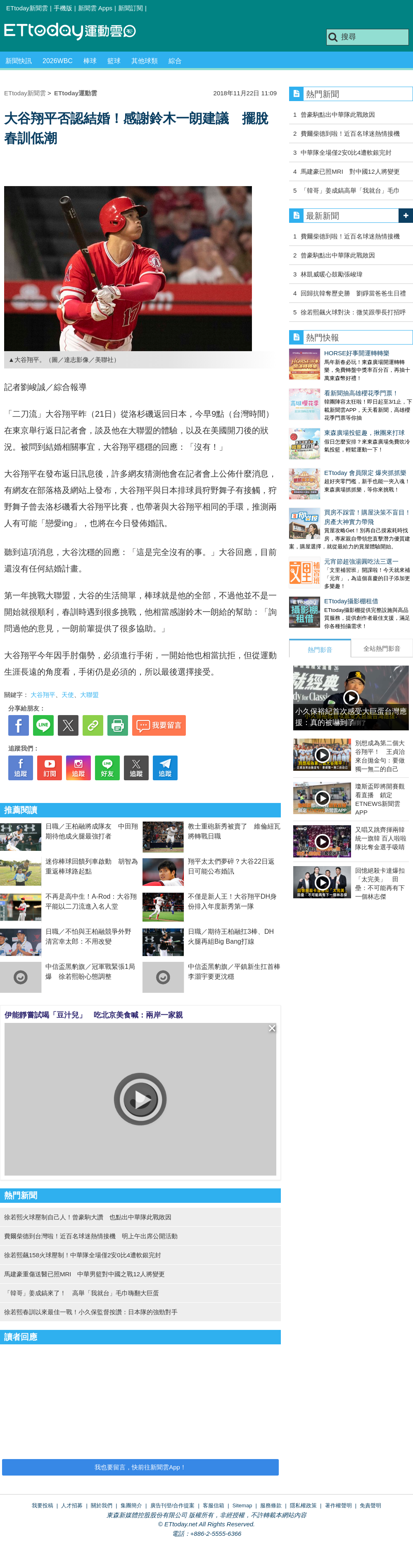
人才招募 (72, 1505)
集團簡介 (131, 1505)
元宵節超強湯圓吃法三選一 (326, 528)
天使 (68, 694)
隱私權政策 (303, 1505)
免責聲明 (370, 1505)
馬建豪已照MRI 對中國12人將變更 (350, 171)
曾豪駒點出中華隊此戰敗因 (338, 114)
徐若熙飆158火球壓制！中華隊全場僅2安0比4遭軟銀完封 (82, 1255)
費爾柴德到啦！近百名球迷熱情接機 (350, 133)
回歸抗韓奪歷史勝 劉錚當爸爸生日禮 (353, 293)
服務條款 (271, 1505)
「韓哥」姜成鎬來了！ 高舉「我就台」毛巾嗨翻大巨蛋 (81, 1292)
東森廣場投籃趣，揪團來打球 (329, 416)
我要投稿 (42, 1505)
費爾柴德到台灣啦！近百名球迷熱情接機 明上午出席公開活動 (91, 1236)
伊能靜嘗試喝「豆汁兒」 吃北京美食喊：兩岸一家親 (94, 1015)
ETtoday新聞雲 (27, 8)
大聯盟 (89, 694)
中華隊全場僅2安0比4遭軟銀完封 (346, 152)
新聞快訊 (18, 60)
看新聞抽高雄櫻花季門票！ (326, 384)
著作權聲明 (338, 1505)
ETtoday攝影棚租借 (316, 559)
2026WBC (58, 60)
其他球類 (144, 60)
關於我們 (101, 1505)
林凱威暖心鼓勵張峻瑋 (332, 274)
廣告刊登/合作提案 (172, 1505)
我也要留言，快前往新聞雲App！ (140, 1467)
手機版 (63, 8)
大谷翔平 (43, 694)
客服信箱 (213, 1505)
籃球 (114, 60)
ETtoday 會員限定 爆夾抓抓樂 (330, 447)
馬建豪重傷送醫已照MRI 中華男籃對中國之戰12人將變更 (84, 1274)
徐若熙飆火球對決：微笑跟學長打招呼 (353, 312)
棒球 (90, 60)
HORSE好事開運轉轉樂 (321, 353)
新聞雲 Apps (95, 8)
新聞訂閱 (130, 8)
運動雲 (76, 32)
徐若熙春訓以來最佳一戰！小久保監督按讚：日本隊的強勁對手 (91, 1311)
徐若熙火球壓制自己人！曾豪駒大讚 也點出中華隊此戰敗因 (87, 1217)
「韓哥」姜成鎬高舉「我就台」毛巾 (350, 190)
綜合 (175, 60)
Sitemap (242, 1505)
